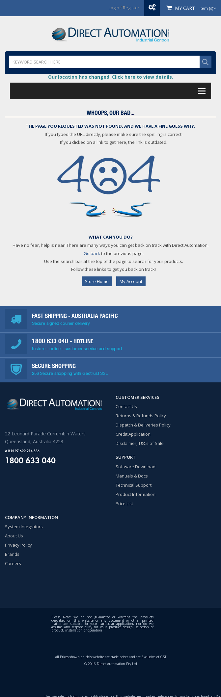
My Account (131, 281)
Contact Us (126, 406)
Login (114, 8)
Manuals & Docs (132, 476)
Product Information (135, 494)
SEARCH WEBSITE (205, 62)
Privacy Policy (18, 545)
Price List (124, 503)
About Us (14, 536)
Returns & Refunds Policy (141, 416)
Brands (12, 554)
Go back (92, 253)
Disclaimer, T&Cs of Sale (140, 443)
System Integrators (24, 526)
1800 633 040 (51, 341)
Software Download (135, 467)
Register (131, 8)
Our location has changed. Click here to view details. (110, 77)
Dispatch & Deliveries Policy (143, 425)
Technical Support (134, 485)
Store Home (97, 281)
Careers (13, 563)
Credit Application (133, 434)
